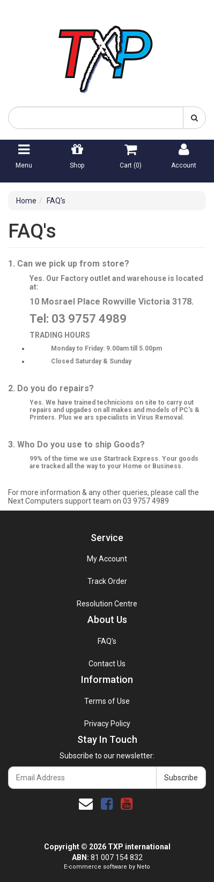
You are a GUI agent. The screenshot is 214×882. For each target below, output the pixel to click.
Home (26, 200)
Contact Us (107, 663)
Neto (143, 866)
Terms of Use (107, 701)
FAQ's (56, 200)
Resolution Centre (107, 603)
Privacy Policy (107, 723)
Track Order (107, 581)
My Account (107, 558)
